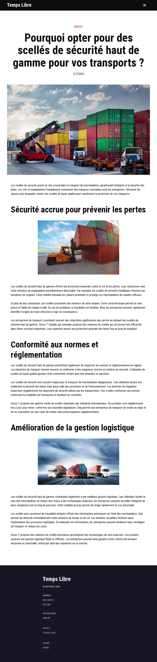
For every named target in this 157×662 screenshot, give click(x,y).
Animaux (47, 595)
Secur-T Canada (48, 324)
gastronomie (49, 613)
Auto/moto (48, 600)
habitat (46, 618)
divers (46, 647)
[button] (144, 5)
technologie (49, 633)
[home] (19, 5)
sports (46, 628)
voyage (46, 643)
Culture (46, 604)
